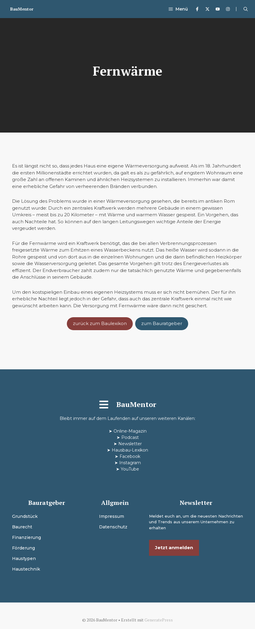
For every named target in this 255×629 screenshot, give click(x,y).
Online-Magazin (130, 431)
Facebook (130, 456)
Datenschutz (113, 527)
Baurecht (22, 527)
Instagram (130, 462)
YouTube (130, 469)
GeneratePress (159, 620)
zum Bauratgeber (161, 323)
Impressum (111, 516)
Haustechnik (26, 569)
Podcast (130, 437)
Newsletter (130, 443)
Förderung (23, 548)
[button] (245, 9)
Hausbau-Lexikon (130, 450)
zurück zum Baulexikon (100, 323)
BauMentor (21, 9)
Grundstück (25, 516)
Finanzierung (26, 537)
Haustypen (24, 558)
